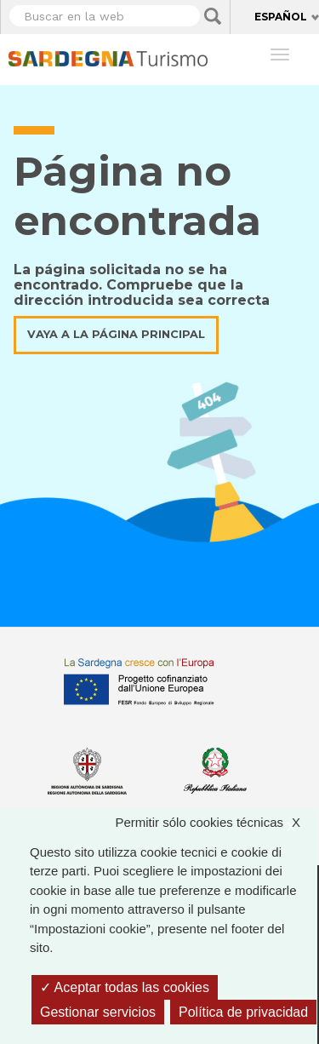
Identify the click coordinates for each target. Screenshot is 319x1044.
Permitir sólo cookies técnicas (216, 823)
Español (280, 16)
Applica (212, 16)
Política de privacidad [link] (243, 1012)
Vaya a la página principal (116, 334)
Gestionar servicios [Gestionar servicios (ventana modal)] (98, 1012)
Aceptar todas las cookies (124, 987)
